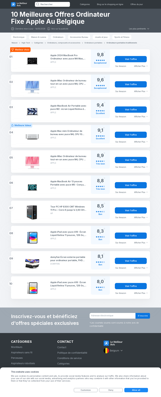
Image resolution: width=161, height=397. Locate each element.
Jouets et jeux (101, 37)
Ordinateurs (58, 37)
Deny (110, 390)
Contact (61, 349)
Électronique (18, 37)
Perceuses (17, 359)
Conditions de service (69, 360)
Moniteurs (16, 349)
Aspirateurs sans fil (21, 354)
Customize (86, 390)
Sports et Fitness (121, 37)
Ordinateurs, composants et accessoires (63, 43)
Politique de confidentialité (72, 354)
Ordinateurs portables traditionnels (121, 43)
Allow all (136, 390)
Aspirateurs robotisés (23, 365)
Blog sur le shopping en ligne (110, 4)
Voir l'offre (131, 59)
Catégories (85, 4)
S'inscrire (142, 316)
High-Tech (26, 43)
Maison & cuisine (38, 37)
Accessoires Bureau (79, 37)
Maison (15, 43)
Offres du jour (136, 4)
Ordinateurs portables (93, 43)
